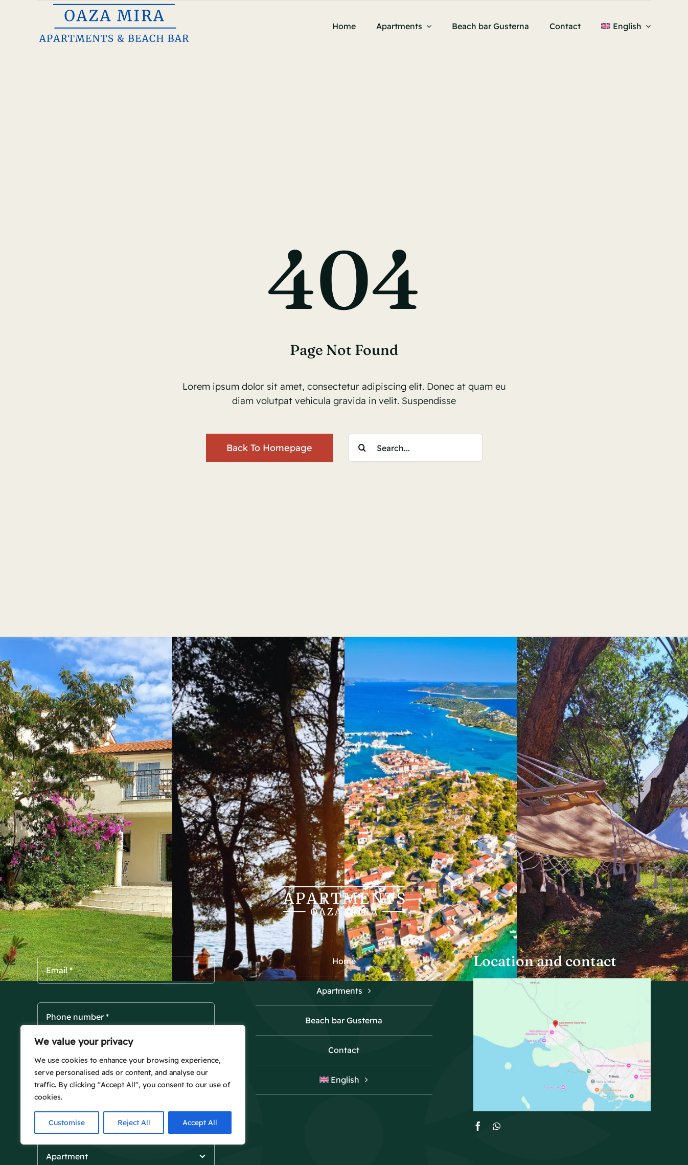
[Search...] (415, 448)
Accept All (199, 1122)
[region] (132, 1085)
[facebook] (478, 1126)
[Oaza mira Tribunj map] (562, 983)
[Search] (362, 448)
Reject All (134, 1122)
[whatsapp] (496, 1126)
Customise (67, 1122)
